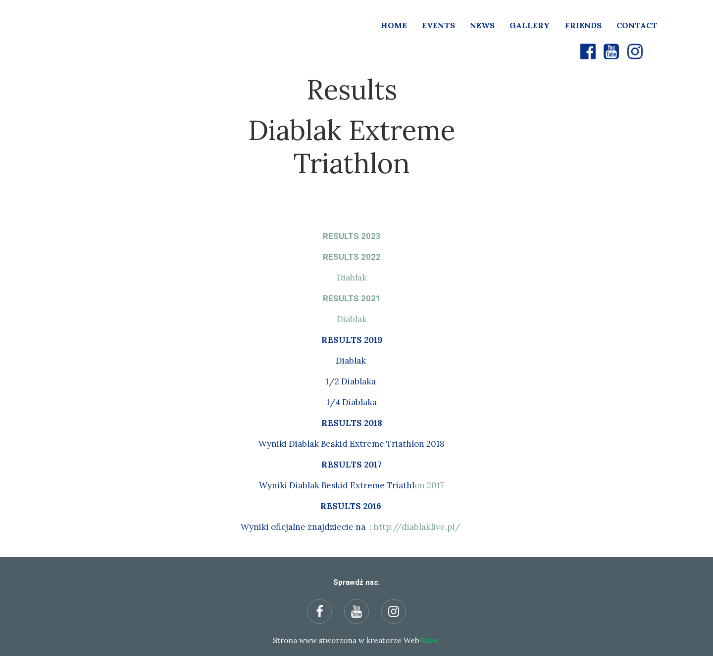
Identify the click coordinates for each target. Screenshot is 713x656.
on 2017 (351, 485)
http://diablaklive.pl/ (416, 526)
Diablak (352, 277)
